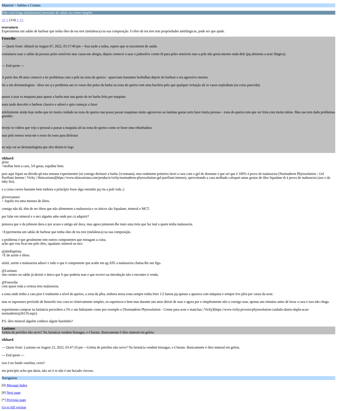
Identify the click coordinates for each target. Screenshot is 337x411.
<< (4, 20)
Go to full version (14, 407)
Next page (14, 392)
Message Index (17, 385)
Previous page (16, 400)
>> (21, 20)
